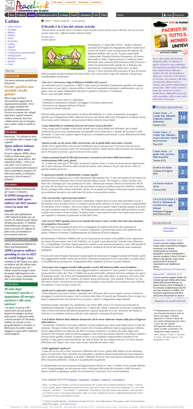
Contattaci (70, 2)
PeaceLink (12, 76)
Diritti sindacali (61, 21)
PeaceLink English (18, 239)
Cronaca (12, 49)
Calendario (85, 15)
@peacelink (159, 240)
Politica (11, 35)
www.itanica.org (67, 404)
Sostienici (96, 2)
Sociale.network (162, 222)
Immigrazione (14, 55)
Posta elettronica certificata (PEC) (169, 407)
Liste (95, 15)
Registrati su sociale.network (170, 300)
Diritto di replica (146, 407)
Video (104, 15)
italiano (72, 379)
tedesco (106, 379)
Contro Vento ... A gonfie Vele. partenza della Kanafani (164, 154)
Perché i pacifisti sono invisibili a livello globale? (19, 90)
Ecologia (64, 15)
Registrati (179, 15)
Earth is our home (162, 167)
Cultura (21, 15)
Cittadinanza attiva (47, 15)
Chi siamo (57, 2)
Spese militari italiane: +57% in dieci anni (20, 147)
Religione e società (17, 58)
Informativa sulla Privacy (106, 407)
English (112, 14)
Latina (12, 21)
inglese (95, 379)
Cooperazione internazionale (21, 52)
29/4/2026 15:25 (174, 240)
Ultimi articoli (14, 26)
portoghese (118, 379)
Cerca (120, 15)
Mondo (31, 15)
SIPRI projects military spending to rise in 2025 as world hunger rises (20, 254)
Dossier (11, 61)
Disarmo (11, 132)
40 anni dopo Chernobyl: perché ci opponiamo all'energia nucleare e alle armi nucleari (19, 296)
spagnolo (84, 379)
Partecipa (84, 2)
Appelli (11, 47)
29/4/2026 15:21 (174, 274)
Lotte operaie (78, 21)
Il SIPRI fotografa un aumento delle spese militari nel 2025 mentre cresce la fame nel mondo (21, 203)
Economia (12, 41)
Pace (12, 15)
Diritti (11, 38)
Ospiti (74, 15)
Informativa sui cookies (128, 407)
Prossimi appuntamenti (169, 107)
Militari (11, 32)
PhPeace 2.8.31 (87, 407)
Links (10, 64)
